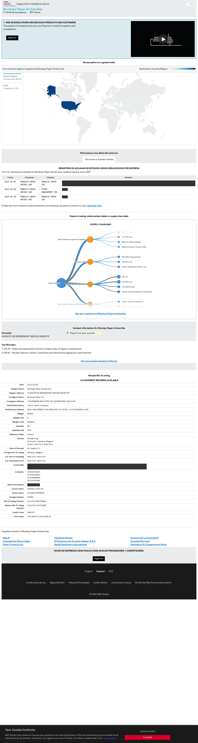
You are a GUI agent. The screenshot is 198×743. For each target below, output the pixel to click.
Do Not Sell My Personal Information (153, 583)
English (89, 571)
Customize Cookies (121, 583)
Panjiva (9, 4)
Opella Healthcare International (70, 545)
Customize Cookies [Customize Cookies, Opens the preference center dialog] (147, 731)
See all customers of (100, 314)
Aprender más (94, 206)
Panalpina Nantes (63, 538)
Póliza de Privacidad (79, 583)
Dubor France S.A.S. (13, 545)
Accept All (147, 738)
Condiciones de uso (36, 583)
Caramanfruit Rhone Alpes (16, 541)
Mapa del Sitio (57, 583)
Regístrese (12, 38)
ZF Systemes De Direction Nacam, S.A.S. (75, 541)
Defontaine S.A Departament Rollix (149, 545)
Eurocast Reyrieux (140, 541)
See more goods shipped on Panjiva (99, 361)
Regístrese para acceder (82, 333)
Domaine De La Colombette (145, 538)
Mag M (6, 538)
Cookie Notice (100, 583)
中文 (111, 571)
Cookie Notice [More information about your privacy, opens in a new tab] (110, 739)
